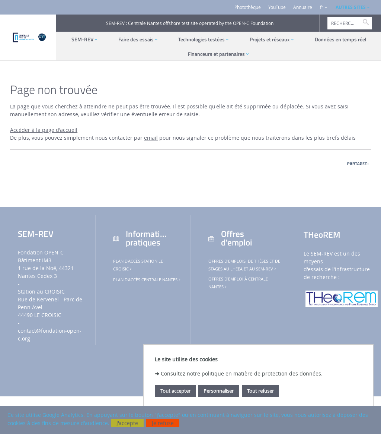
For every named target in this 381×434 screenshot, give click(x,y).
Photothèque (247, 7)
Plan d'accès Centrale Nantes (147, 279)
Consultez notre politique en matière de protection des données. (242, 373)
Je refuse (163, 423)
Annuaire (302, 7)
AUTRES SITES (351, 7)
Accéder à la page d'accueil (43, 129)
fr (321, 7)
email (151, 137)
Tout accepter (175, 390)
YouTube (277, 7)
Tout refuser (260, 390)
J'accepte (127, 423)
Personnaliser (219, 390)
